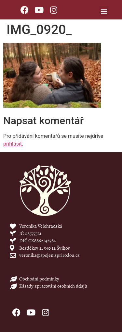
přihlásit (12, 144)
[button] (104, 11)
